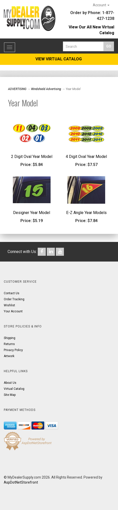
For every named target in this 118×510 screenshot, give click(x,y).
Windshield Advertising (46, 89)
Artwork (9, 356)
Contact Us (11, 293)
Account (101, 5)
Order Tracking (14, 299)
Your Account (13, 311)
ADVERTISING (17, 89)
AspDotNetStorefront (21, 482)
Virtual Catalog (14, 389)
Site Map (10, 395)
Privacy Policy (13, 350)
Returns (9, 344)
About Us (10, 383)
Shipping (9, 338)
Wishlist (9, 305)
